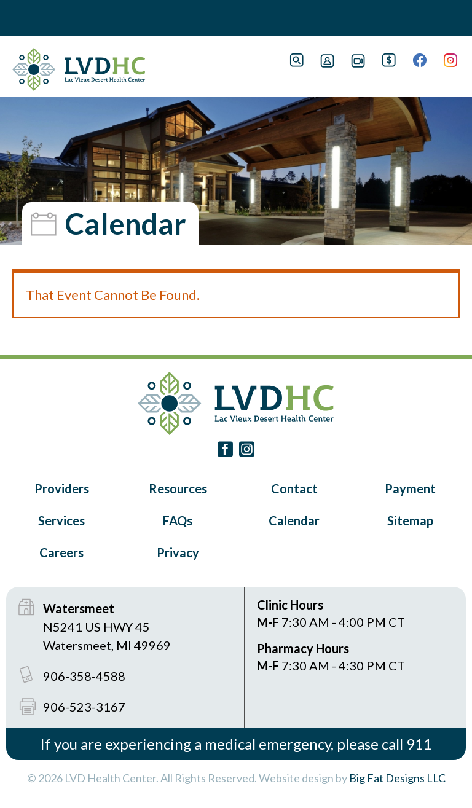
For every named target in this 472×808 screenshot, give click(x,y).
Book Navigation (37, 17)
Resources (178, 488)
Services (61, 520)
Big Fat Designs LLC (397, 778)
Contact (294, 488)
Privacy (178, 552)
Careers (61, 552)
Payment (410, 488)
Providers (61, 488)
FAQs (177, 520)
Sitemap (410, 520)
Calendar (294, 520)
